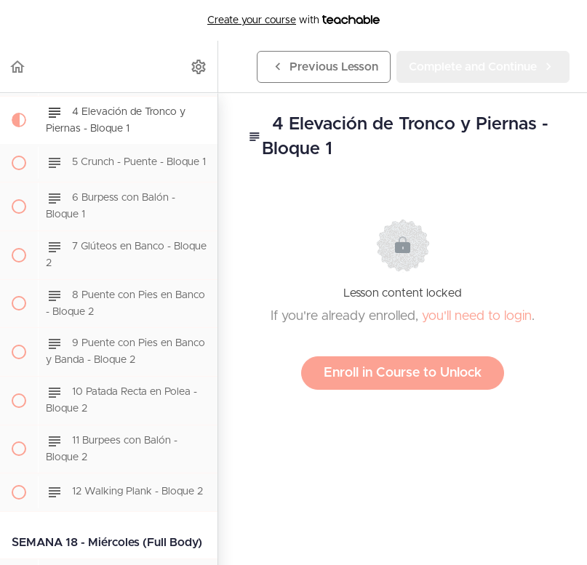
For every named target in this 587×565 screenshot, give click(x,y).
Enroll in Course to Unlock (403, 373)
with (293, 20)
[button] (18, 66)
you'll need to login (477, 316)
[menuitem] (199, 66)
